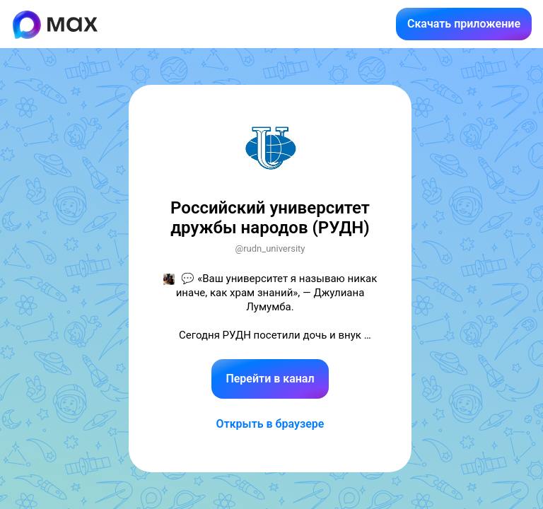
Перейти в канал (270, 378)
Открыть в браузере (270, 424)
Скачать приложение (463, 23)
